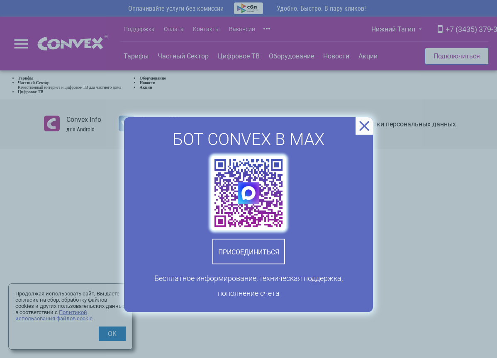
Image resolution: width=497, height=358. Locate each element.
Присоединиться (248, 252)
